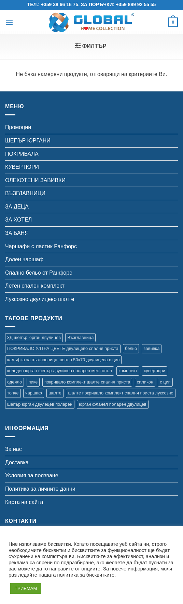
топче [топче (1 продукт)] (13, 392)
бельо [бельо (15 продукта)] (131, 348)
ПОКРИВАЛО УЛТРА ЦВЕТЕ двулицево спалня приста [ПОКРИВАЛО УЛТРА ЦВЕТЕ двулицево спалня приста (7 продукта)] (62, 348)
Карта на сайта (24, 502)
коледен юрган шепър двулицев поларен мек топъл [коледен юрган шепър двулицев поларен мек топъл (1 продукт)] (59, 370)
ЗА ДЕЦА (17, 207)
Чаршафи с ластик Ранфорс (41, 246)
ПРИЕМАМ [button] (25, 588)
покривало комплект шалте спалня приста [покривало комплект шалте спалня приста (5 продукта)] (87, 382)
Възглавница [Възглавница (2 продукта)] (80, 337)
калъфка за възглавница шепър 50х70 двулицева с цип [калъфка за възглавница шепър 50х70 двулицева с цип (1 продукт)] (63, 359)
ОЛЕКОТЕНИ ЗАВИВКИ (35, 180)
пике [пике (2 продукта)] (33, 382)
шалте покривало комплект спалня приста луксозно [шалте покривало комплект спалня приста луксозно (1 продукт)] (120, 392)
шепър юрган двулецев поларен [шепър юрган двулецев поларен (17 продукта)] (39, 404)
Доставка (17, 462)
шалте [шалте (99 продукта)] (54, 392)
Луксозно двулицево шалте (39, 299)
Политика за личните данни (40, 489)
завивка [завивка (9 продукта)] (152, 348)
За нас (13, 449)
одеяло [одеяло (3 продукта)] (14, 382)
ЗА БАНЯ (17, 233)
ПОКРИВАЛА (22, 154)
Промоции (18, 127)
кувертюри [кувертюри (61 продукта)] (154, 370)
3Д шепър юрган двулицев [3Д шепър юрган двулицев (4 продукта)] (34, 337)
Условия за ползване (31, 475)
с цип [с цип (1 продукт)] (165, 382)
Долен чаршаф (24, 259)
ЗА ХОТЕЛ (18, 220)
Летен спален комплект (35, 286)
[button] (9, 22)
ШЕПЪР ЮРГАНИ (28, 140)
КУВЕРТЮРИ (22, 167)
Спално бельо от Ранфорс (38, 273)
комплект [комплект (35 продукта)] (127, 370)
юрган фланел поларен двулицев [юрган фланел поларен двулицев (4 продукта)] (112, 404)
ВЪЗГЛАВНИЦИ (25, 193)
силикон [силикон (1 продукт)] (145, 382)
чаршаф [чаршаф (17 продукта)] (33, 392)
